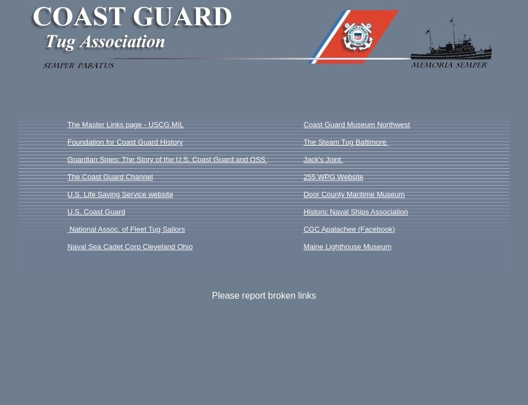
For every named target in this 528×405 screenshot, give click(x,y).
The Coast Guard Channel (110, 177)
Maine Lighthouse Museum (347, 246)
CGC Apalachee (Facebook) (349, 229)
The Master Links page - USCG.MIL (126, 124)
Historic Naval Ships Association (355, 212)
